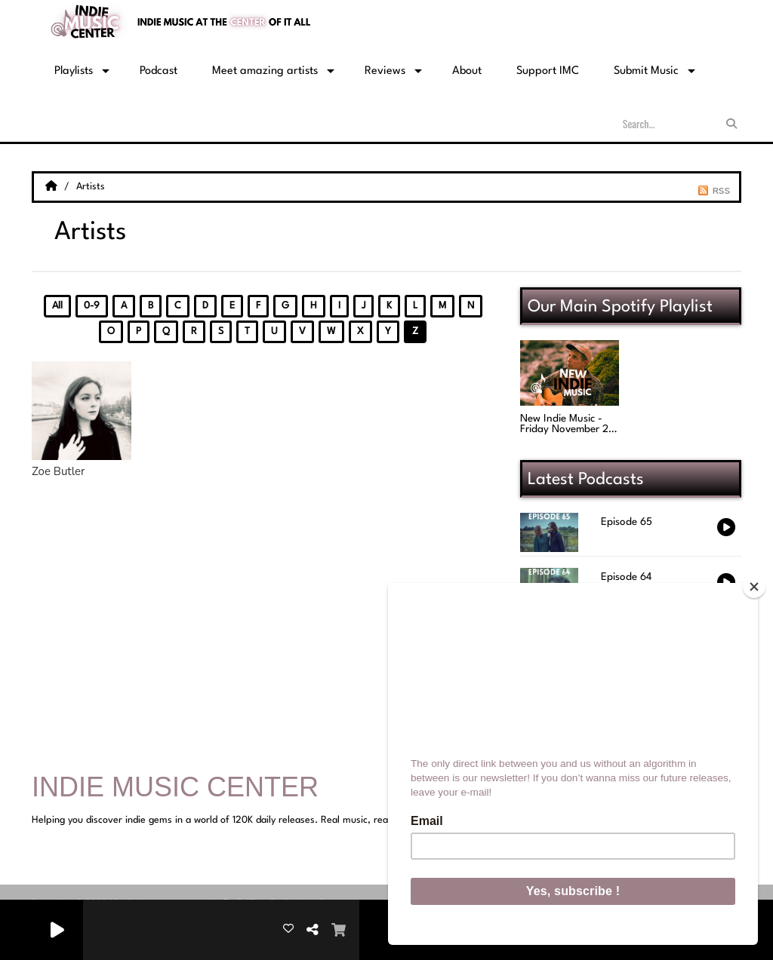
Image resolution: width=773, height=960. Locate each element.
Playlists (73, 71)
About (467, 71)
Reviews (385, 71)
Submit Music (646, 71)
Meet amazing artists (265, 71)
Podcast (158, 71)
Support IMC (547, 71)
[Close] (754, 586)
